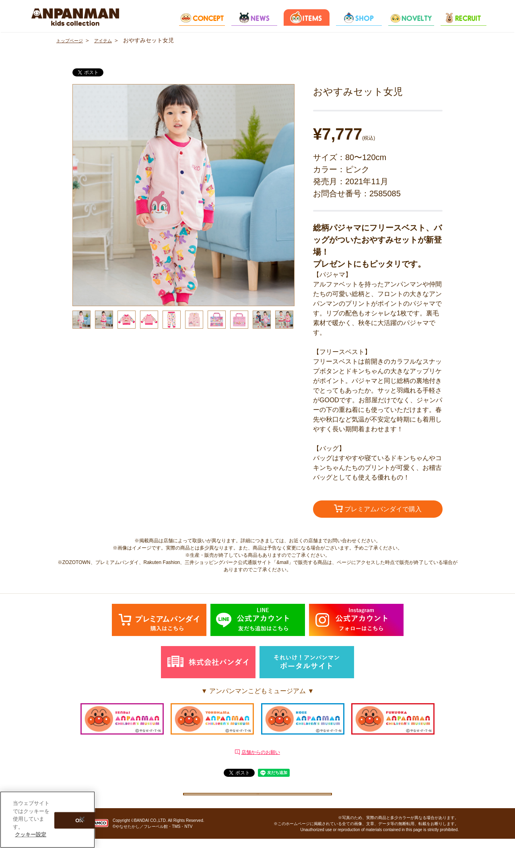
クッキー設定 (257, 798)
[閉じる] (82, 819)
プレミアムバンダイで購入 (378, 509)
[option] (183, 195)
